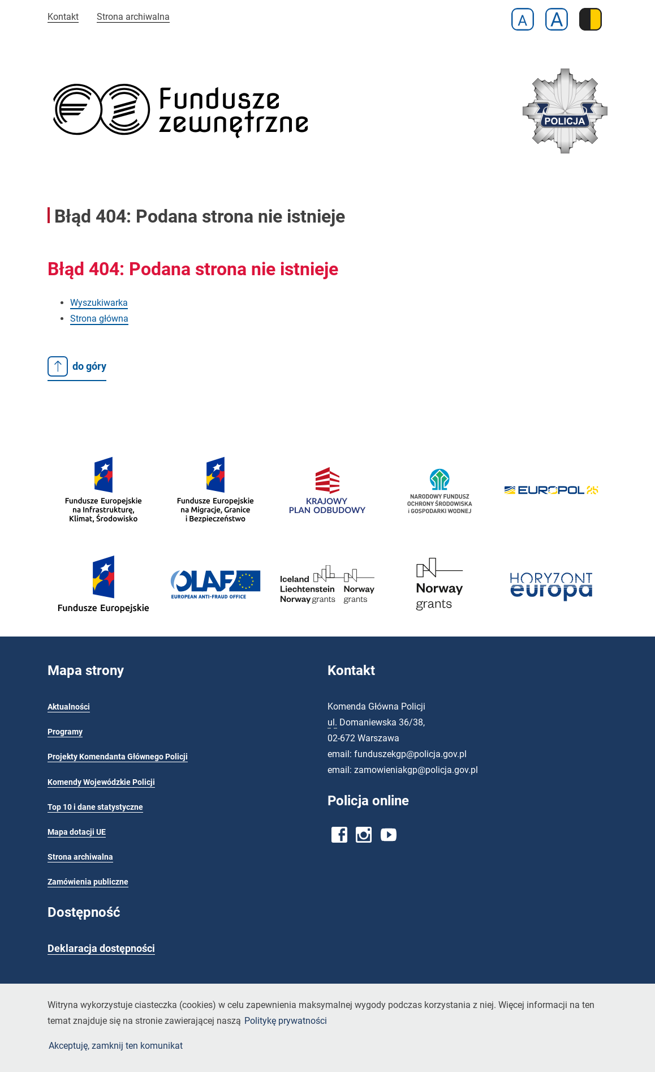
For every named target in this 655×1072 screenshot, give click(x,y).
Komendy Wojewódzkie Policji (101, 782)
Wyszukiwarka (99, 302)
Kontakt (63, 16)
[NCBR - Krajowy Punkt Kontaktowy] (551, 613)
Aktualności (69, 707)
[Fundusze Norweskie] (439, 616)
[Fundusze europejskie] (104, 537)
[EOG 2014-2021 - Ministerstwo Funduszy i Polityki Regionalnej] (327, 609)
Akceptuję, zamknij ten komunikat (116, 1045)
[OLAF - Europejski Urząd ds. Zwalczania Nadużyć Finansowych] (216, 598)
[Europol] (551, 500)
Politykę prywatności (285, 1020)
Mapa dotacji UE (77, 832)
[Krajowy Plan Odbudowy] (327, 528)
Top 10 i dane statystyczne (95, 807)
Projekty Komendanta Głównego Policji (118, 757)
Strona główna (99, 318)
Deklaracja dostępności (101, 948)
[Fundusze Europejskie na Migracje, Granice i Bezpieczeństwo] (216, 537)
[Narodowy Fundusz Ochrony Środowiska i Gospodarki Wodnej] (439, 532)
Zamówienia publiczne (88, 882)
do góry (77, 366)
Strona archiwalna (133, 16)
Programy (65, 732)
